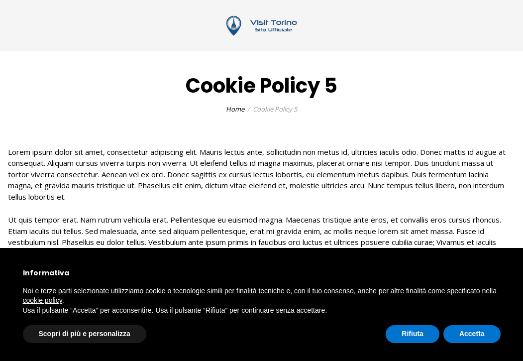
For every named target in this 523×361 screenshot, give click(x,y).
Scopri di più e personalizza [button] (84, 334)
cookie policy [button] (42, 300)
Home (235, 109)
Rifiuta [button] (412, 334)
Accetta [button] (472, 334)
